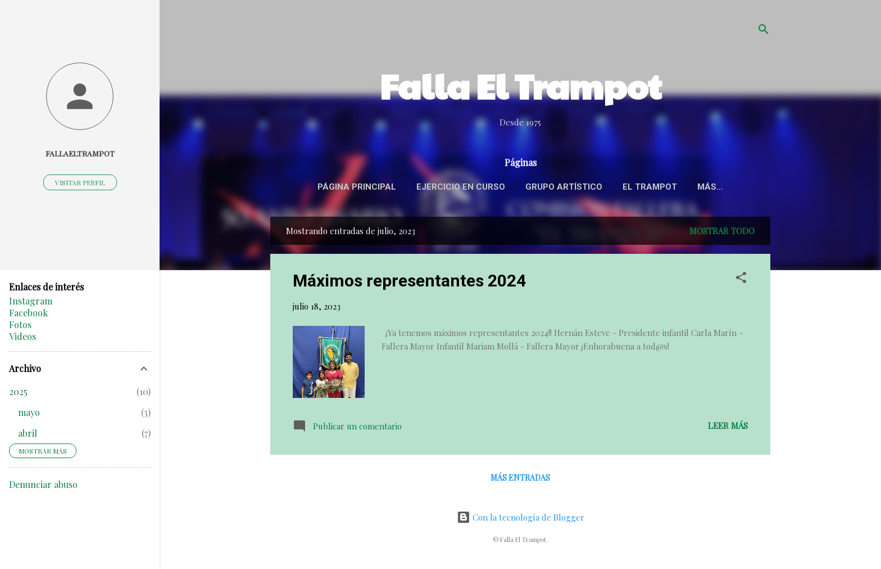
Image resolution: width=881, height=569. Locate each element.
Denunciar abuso (43, 484)
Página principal (379, 187)
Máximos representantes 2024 (409, 283)
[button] (741, 281)
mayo (29, 412)
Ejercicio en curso (483, 187)
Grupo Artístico (586, 187)
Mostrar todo (722, 233)
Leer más (728, 427)
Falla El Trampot (520, 85)
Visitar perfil (80, 182)
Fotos (20, 324)
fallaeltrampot (80, 153)
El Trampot (673, 187)
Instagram (30, 301)
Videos (22, 336)
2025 (18, 391)
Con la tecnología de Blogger (520, 517)
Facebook (28, 313)
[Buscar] (763, 31)
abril (27, 433)
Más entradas (520, 479)
